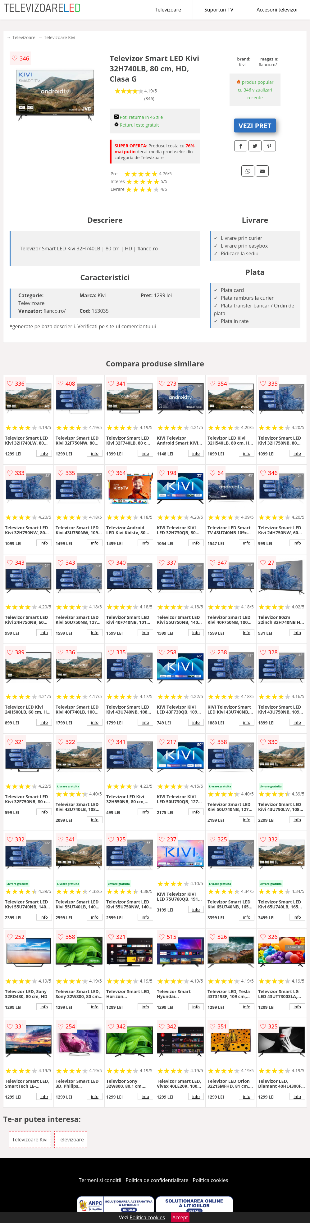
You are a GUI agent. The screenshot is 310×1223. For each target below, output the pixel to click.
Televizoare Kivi (59, 37)
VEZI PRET (255, 125)
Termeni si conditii (100, 1180)
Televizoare (168, 9)
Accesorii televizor (277, 9)
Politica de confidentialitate (157, 1180)
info (44, 453)
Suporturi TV (218, 9)
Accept (180, 1217)
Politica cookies (210, 1180)
